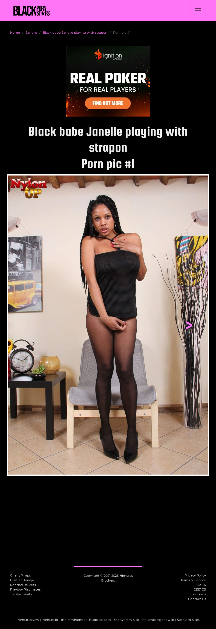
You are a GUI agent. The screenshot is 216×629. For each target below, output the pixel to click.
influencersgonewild (157, 620)
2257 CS (200, 589)
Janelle (31, 33)
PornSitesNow (28, 620)
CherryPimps (20, 575)
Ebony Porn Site (126, 620)
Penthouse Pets (23, 585)
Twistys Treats (21, 594)
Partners (199, 594)
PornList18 (50, 620)
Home (15, 33)
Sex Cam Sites (188, 620)
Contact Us (197, 599)
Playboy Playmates (25, 589)
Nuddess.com (100, 620)
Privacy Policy (195, 575)
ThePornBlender (73, 620)
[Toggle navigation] (198, 10)
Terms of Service (193, 580)
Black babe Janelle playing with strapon (75, 33)
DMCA (201, 585)
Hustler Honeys (22, 580)
